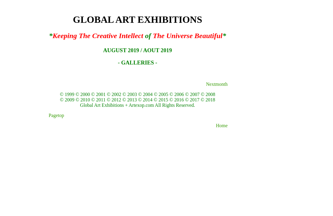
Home (222, 125)
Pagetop (55, 115)
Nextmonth (217, 84)
